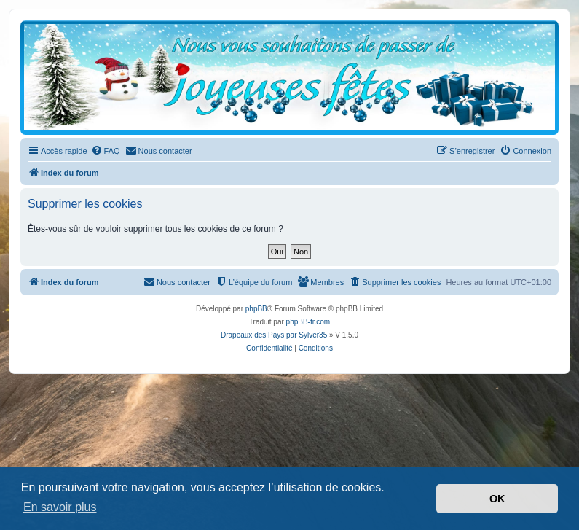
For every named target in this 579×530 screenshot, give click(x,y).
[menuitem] (105, 151)
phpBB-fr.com (308, 322)
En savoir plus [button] (60, 507)
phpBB (256, 309)
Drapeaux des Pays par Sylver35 (274, 335)
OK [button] (497, 498)
